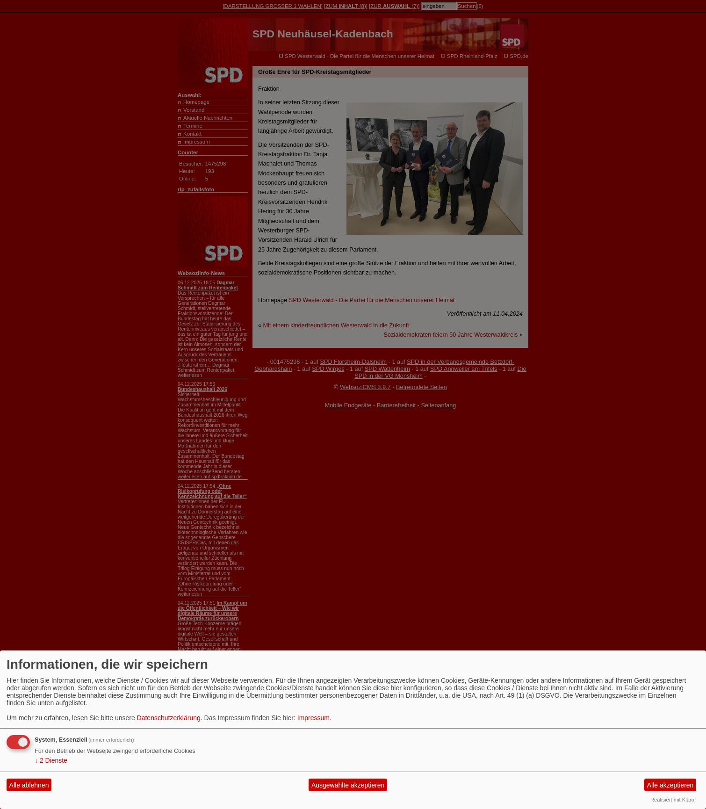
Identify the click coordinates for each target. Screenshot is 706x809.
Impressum (313, 718)
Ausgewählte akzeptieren (347, 785)
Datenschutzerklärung (169, 718)
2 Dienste (51, 760)
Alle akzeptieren (670, 785)
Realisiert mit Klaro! (673, 799)
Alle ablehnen (29, 785)
